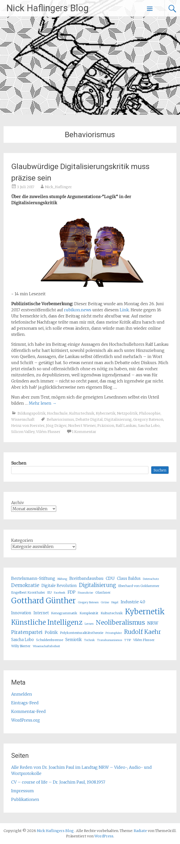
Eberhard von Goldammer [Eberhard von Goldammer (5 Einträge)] (138, 586)
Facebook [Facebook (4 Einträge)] (59, 592)
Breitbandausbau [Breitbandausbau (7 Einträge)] (86, 578)
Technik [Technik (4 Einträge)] (89, 640)
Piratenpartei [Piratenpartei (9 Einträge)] (26, 632)
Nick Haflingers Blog (47, 8)
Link (124, 309)
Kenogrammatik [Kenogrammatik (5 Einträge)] (64, 613)
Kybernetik (105, 413)
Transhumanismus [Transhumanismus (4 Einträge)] (109, 640)
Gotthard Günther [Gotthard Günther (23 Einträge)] (43, 600)
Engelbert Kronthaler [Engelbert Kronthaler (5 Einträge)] (28, 592)
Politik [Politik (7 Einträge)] (51, 632)
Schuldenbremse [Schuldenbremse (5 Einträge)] (49, 640)
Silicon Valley (23, 431)
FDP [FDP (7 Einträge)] (72, 592)
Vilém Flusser (48, 431)
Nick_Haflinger (58, 187)
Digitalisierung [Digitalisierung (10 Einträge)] (97, 585)
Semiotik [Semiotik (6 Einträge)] (73, 639)
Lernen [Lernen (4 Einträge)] (89, 623)
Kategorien (22, 540)
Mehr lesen (42, 403)
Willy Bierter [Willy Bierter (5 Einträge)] (21, 646)
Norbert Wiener (82, 425)
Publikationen (25, 799)
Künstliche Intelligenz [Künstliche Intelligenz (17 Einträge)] (46, 622)
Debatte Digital (89, 419)
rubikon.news (77, 309)
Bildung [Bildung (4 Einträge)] (62, 579)
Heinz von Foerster (27, 425)
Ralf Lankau (126, 425)
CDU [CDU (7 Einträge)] (110, 578)
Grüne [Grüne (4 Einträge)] (105, 602)
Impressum (22, 790)
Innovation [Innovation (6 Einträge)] (21, 612)
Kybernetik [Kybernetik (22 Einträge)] (145, 611)
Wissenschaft (23, 419)
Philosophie (149, 413)
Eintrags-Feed (25, 702)
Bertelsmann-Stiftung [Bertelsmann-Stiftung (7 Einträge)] (33, 578)
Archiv (17, 502)
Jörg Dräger (56, 425)
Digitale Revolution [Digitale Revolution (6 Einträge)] (59, 585)
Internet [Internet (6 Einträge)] (41, 612)
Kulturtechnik (81, 413)
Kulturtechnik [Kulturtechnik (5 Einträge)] (112, 613)
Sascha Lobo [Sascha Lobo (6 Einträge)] (22, 639)
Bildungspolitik (32, 413)
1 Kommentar (84, 431)
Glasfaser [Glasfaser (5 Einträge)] (103, 592)
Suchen (18, 463)
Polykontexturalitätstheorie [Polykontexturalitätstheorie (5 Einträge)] (81, 633)
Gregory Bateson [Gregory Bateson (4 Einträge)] (88, 602)
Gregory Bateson (148, 419)
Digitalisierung (118, 419)
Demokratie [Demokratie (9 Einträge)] (25, 585)
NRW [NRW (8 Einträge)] (152, 623)
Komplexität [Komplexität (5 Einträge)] (89, 613)
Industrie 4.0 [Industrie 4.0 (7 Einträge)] (133, 601)
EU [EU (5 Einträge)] (49, 592)
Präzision (105, 425)
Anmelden (21, 694)
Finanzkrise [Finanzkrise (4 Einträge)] (85, 592)
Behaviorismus (60, 419)
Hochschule (57, 413)
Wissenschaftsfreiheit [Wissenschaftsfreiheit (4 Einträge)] (46, 646)
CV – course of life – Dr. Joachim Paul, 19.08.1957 (58, 782)
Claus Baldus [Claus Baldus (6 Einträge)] (129, 578)
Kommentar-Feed (28, 711)
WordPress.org (25, 720)
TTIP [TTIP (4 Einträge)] (127, 640)
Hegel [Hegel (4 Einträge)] (114, 602)
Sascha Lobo (149, 425)
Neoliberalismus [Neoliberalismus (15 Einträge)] (120, 622)
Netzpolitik (127, 413)
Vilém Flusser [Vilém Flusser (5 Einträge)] (144, 640)
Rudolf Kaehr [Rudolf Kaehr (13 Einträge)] (142, 631)
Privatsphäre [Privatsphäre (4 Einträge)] (114, 633)
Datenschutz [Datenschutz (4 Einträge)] (151, 579)
